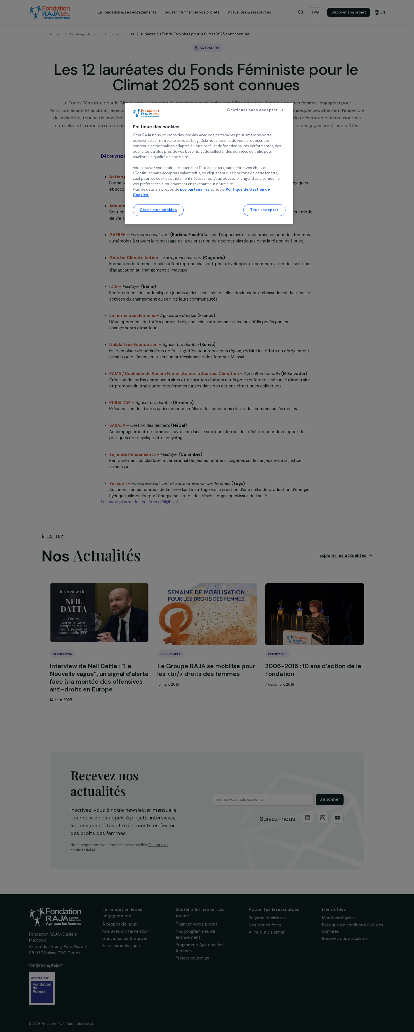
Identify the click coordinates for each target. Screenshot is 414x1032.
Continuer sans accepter (252, 110)
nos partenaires (194, 189)
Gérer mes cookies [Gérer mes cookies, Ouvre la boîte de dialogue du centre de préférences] (158, 210)
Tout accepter (264, 210)
